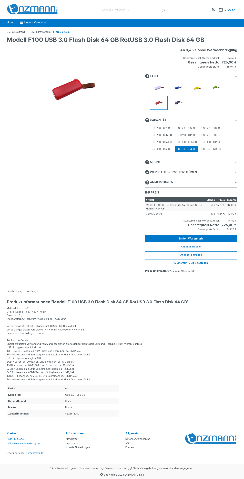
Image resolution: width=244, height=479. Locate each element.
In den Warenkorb (191, 238)
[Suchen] (163, 9)
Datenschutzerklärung (137, 438)
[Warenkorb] (227, 9)
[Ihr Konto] (213, 9)
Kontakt (129, 447)
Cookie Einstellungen (78, 447)
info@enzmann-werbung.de (24, 443)
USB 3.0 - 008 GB (187, 142)
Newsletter (72, 438)
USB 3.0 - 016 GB (211, 142)
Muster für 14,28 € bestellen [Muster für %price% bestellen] (191, 262)
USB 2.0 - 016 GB (186, 135)
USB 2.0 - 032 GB (211, 135)
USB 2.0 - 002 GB (186, 128)
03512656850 (16, 439)
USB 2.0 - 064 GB (162, 142)
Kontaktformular (35, 453)
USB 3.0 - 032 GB (161, 149)
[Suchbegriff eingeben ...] (130, 9)
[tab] (14, 291)
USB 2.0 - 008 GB (162, 135)
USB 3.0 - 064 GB (186, 149)
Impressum (72, 443)
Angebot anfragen (191, 254)
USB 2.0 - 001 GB (161, 128)
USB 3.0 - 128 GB (211, 149)
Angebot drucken (191, 246)
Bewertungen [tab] (31, 291)
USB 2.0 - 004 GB (211, 128)
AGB (127, 443)
